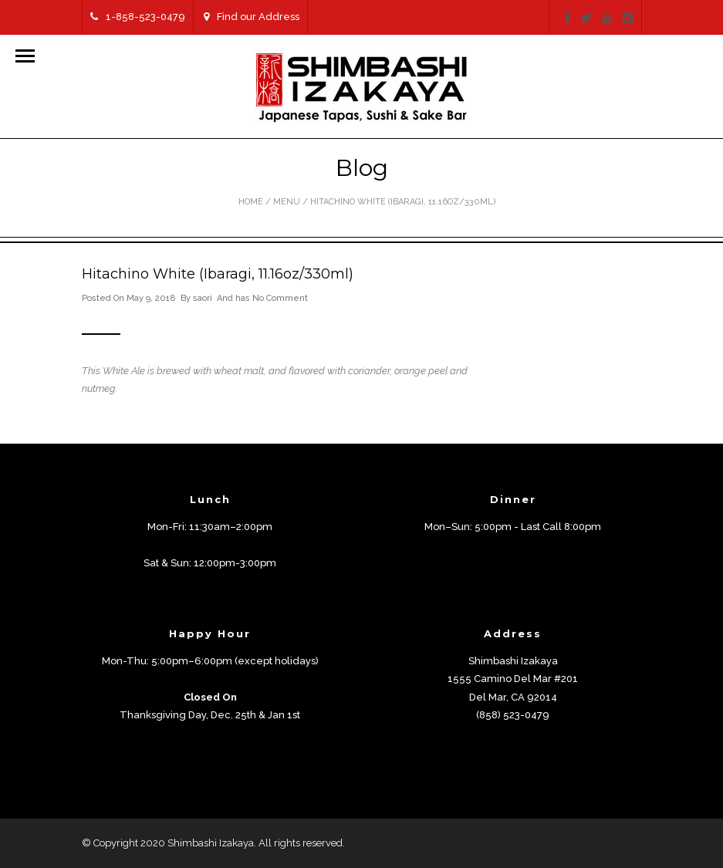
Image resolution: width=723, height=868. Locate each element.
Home (250, 202)
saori (202, 298)
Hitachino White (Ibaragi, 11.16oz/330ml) (217, 273)
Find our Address (251, 16)
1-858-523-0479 (137, 16)
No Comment (280, 298)
